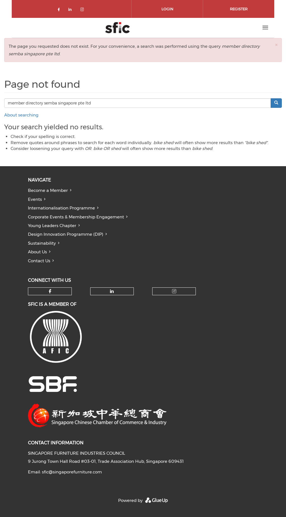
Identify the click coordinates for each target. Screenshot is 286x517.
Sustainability (42, 243)
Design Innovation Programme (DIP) (65, 234)
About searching (21, 115)
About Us (37, 251)
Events (35, 199)
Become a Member (48, 190)
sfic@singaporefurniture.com (72, 472)
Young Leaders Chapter (52, 225)
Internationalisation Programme (61, 208)
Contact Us (39, 260)
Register (238, 9)
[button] (276, 45)
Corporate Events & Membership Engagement (76, 217)
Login (167, 9)
